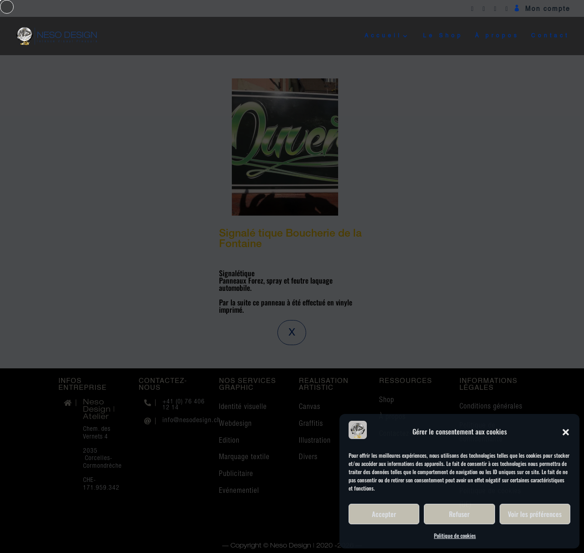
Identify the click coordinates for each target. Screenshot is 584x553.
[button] (565, 431)
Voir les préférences (535, 514)
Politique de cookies (455, 535)
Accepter (384, 514)
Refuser (459, 514)
